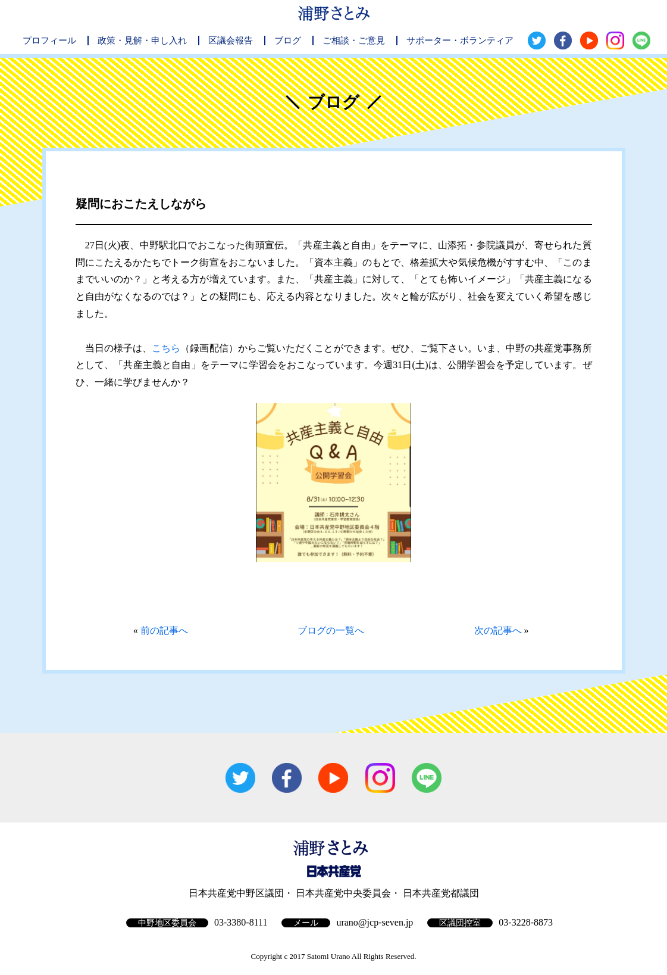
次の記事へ (498, 630)
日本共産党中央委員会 (343, 893)
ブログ (287, 40)
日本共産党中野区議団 (236, 893)
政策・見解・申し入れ (142, 40)
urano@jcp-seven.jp (374, 922)
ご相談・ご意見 (353, 40)
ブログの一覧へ (331, 630)
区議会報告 (230, 40)
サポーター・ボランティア (459, 40)
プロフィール (49, 40)
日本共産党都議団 (441, 893)
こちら (166, 348)
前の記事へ (164, 630)
